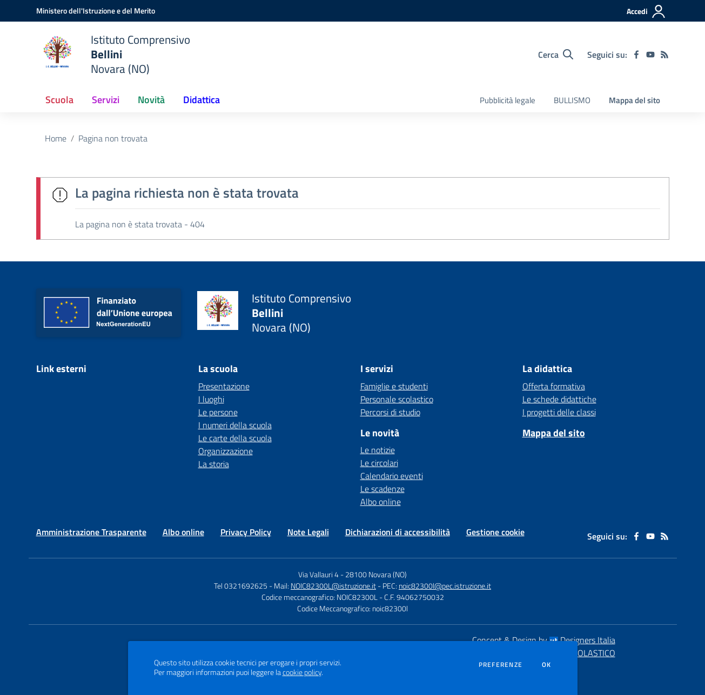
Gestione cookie (495, 531)
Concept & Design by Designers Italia (543, 639)
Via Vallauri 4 (318, 574)
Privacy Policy (245, 531)
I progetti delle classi (559, 412)
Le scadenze (382, 488)
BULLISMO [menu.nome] (572, 100)
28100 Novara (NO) (376, 574)
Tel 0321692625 (240, 585)
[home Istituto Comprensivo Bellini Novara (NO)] (113, 54)
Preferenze (500, 665)
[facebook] (636, 54)
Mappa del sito (634, 100)
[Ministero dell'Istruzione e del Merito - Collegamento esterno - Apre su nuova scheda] (95, 10)
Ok (547, 665)
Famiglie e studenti (394, 386)
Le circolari (379, 462)
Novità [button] (151, 99)
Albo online (380, 501)
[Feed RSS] (664, 54)
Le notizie (377, 449)
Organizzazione (225, 450)
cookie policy (302, 672)
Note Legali (308, 531)
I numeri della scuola (235, 425)
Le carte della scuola (235, 437)
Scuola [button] (59, 99)
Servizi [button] (105, 99)
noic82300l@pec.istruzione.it (445, 585)
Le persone (218, 412)
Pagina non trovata (112, 138)
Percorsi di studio (390, 412)
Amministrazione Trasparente (91, 531)
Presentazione (224, 386)
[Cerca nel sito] (555, 55)
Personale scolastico (396, 399)
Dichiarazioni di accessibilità (397, 531)
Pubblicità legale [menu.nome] (507, 100)
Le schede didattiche (559, 399)
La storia (213, 463)
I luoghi (211, 399)
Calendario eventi (391, 475)
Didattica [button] (201, 99)
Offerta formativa (553, 386)
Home (55, 138)
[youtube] (650, 54)
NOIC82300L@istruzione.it (333, 585)
